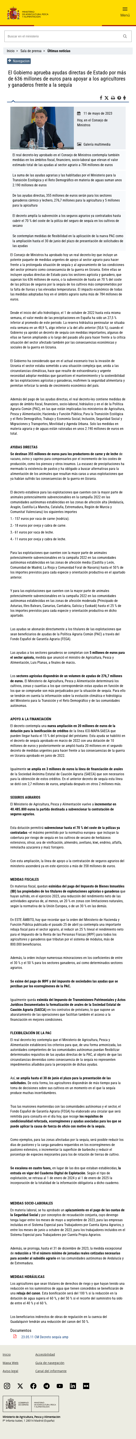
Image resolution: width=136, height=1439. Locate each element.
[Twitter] (108, 98)
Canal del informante (51, 1366)
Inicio (11, 51)
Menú (125, 15)
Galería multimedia (97, 144)
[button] (125, 10)
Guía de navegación (49, 1358)
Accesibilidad (45, 1349)
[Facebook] (102, 98)
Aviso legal (10, 1366)
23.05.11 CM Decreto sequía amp (44, 1332)
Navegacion (18, 61)
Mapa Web (10, 1358)
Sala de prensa (31, 51)
